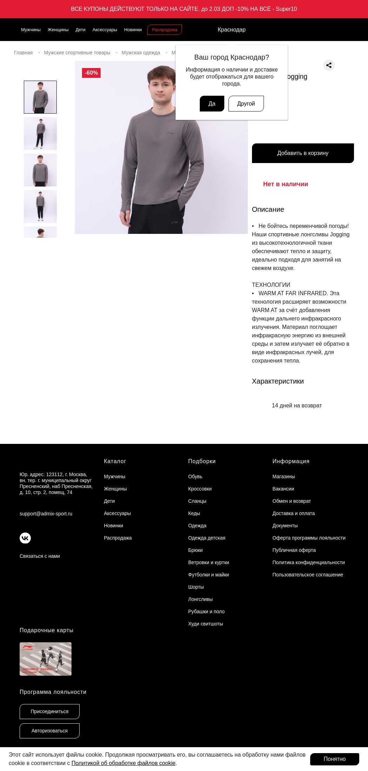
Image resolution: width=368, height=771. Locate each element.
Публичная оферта (294, 550)
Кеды (194, 513)
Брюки (195, 550)
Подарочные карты (47, 630)
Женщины (58, 29)
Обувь (195, 476)
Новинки (133, 29)
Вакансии (283, 489)
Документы (285, 525)
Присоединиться (50, 711)
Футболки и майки (208, 574)
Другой (246, 104)
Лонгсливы (200, 599)
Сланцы (197, 501)
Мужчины (31, 29)
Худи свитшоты (205, 624)
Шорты (196, 587)
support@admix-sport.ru (46, 513)
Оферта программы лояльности (309, 538)
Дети (81, 29)
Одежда (197, 525)
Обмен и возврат (292, 501)
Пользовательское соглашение (308, 574)
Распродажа (164, 29)
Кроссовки (200, 489)
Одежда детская (206, 538)
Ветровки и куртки (208, 562)
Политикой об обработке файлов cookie (123, 763)
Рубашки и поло (206, 611)
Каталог (115, 461)
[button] (40, 251)
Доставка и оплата (294, 513)
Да (212, 104)
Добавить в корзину (302, 153)
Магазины (284, 476)
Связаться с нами (40, 556)
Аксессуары (105, 29)
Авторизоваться (50, 730)
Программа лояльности (53, 692)
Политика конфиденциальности (309, 562)
